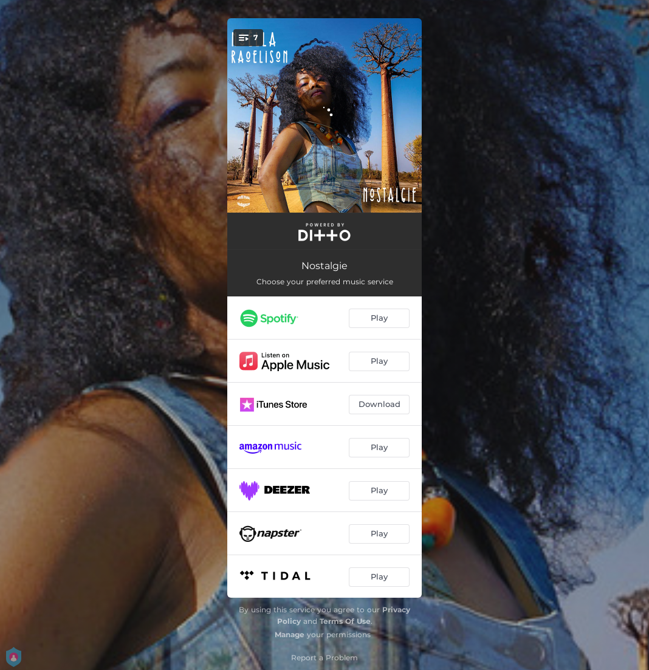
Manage (289, 634)
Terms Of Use (345, 621)
